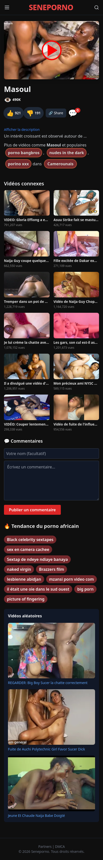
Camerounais (60, 164)
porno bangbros (23, 152)
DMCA (60, 846)
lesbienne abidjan (24, 579)
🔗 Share (56, 113)
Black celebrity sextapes (30, 539)
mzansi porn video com (71, 579)
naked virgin (19, 569)
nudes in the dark (66, 152)
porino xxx (18, 164)
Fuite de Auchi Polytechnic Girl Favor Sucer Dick (46, 749)
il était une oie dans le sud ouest (38, 589)
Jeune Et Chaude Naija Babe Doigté (36, 815)
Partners (45, 846)
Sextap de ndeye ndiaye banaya (37, 559)
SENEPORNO (51, 7)
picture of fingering (25, 599)
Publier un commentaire (32, 510)
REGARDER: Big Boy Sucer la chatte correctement (48, 682)
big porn (85, 589)
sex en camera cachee (28, 549)
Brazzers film (51, 569)
